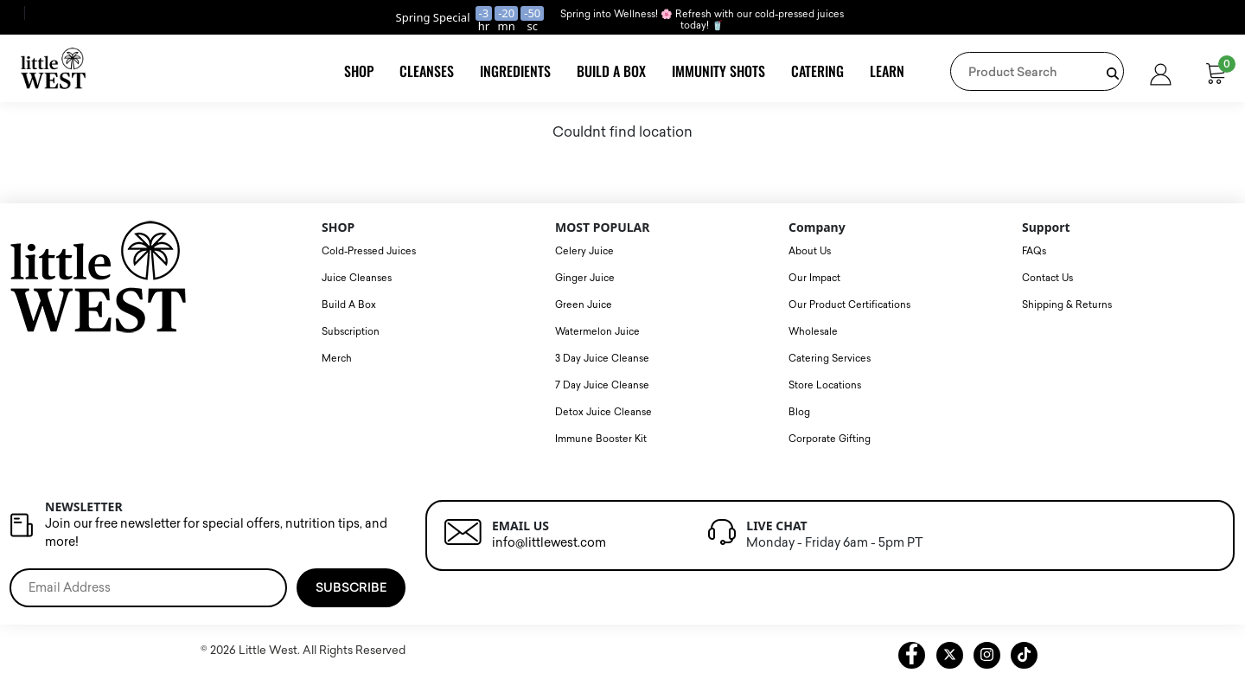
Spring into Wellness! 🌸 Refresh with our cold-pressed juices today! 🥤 (702, 20)
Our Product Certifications (849, 305)
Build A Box (611, 71)
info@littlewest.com (549, 542)
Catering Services (829, 358)
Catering (817, 71)
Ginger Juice (585, 278)
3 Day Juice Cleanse (602, 358)
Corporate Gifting (829, 439)
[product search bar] (1112, 73)
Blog (799, 412)
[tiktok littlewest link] (1024, 655)
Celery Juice (584, 251)
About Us (809, 251)
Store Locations (824, 385)
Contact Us (1047, 278)
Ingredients (515, 71)
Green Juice (583, 305)
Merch (337, 358)
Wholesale (813, 331)
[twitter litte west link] (949, 655)
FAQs (1034, 251)
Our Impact (814, 278)
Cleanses (426, 71)
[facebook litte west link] (911, 655)
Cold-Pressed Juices (369, 251)
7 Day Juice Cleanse (602, 385)
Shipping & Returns (1067, 305)
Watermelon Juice (597, 331)
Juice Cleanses (357, 278)
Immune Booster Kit (601, 439)
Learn (887, 71)
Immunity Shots (718, 71)
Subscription (351, 331)
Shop (359, 71)
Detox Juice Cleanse (603, 412)
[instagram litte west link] (987, 655)
